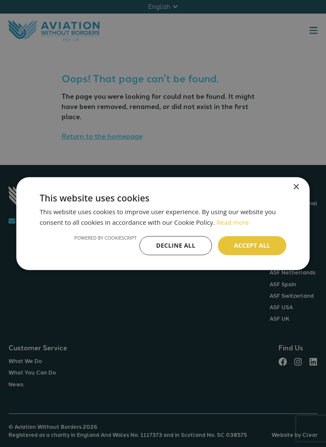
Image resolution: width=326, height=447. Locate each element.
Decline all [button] (175, 245)
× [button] (296, 187)
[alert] (163, 223)
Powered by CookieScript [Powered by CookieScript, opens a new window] (105, 238)
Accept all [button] (252, 245)
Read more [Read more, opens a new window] (232, 222)
